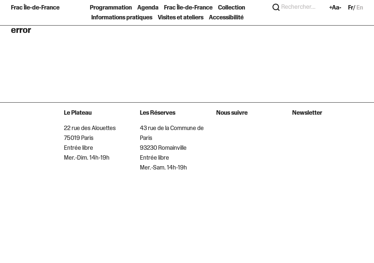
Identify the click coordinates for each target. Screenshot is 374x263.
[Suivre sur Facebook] (234, 130)
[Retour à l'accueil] (36, 13)
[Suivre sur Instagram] (222, 130)
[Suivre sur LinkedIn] (245, 130)
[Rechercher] (276, 7)
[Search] (302, 7)
